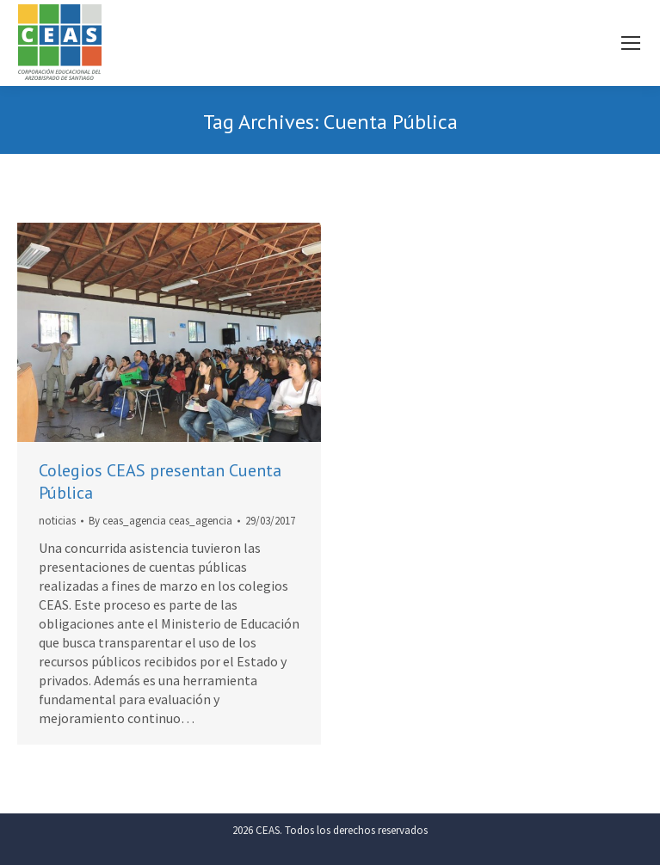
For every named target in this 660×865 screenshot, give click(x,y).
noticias (57, 520)
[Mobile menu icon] (631, 43)
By (160, 520)
